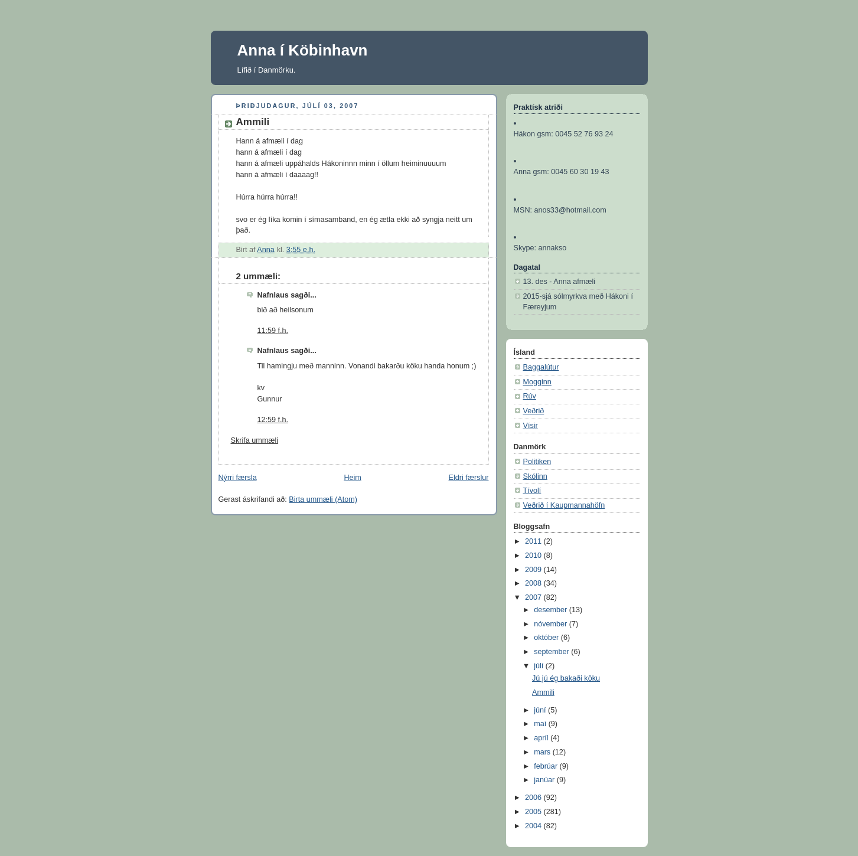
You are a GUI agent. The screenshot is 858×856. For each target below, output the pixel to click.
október (547, 637)
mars (543, 752)
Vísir (530, 426)
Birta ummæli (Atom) (323, 499)
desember (551, 610)
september (552, 652)
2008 (534, 583)
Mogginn (537, 382)
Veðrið (533, 411)
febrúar (546, 766)
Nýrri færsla (237, 477)
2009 (534, 570)
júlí (540, 666)
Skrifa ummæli (255, 440)
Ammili (543, 692)
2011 (534, 541)
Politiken (537, 462)
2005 (534, 812)
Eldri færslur (469, 477)
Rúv (529, 396)
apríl (542, 738)
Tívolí (532, 490)
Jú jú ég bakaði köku (566, 678)
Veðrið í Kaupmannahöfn (564, 505)
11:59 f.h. (273, 330)
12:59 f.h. (273, 420)
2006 (534, 797)
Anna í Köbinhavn (302, 50)
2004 (534, 826)
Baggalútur (541, 367)
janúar (545, 780)
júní (541, 710)
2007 (534, 597)
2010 (534, 555)
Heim (352, 477)
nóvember (551, 624)
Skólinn (535, 476)
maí (541, 724)
